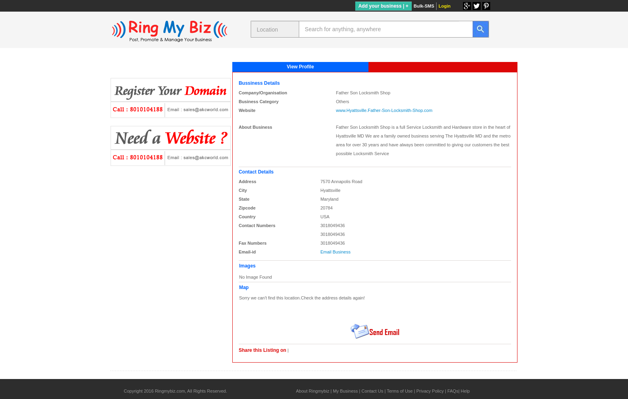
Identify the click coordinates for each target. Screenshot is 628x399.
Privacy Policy (429, 391)
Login (445, 6)
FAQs (453, 391)
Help (465, 391)
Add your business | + (383, 6)
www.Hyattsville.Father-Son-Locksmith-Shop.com (384, 110)
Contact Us (372, 391)
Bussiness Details (259, 83)
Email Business (335, 251)
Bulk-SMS (424, 6)
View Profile (300, 67)
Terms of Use (400, 391)
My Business (345, 391)
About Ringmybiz (312, 391)
